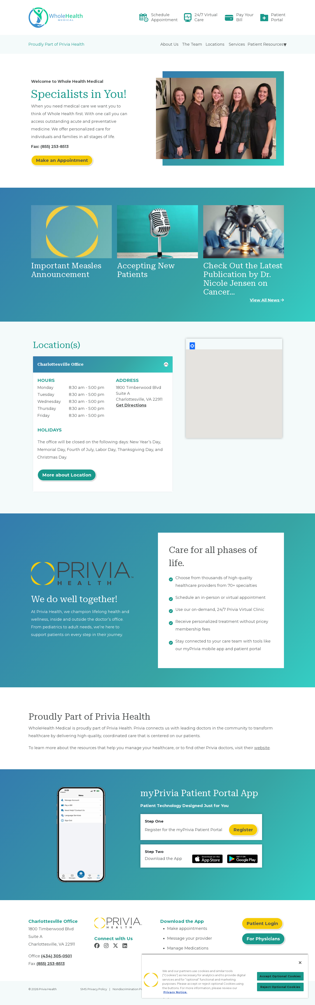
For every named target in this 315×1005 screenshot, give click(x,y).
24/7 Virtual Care (205, 17)
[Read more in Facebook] (97, 946)
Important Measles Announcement (66, 270)
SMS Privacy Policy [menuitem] (93, 989)
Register (243, 829)
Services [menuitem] (237, 44)
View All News (267, 300)
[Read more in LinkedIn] (125, 946)
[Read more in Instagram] (107, 946)
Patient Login (262, 923)
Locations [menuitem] (215, 44)
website (262, 747)
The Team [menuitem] (192, 44)
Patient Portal (278, 17)
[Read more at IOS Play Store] (207, 858)
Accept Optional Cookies (280, 976)
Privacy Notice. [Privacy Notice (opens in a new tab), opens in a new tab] (175, 992)
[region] (225, 976)
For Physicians (263, 938)
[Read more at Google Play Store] (242, 858)
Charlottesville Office (60, 364)
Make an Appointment (62, 160)
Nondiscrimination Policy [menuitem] (130, 989)
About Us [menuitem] (169, 44)
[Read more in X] (116, 946)
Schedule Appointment (164, 17)
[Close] (300, 962)
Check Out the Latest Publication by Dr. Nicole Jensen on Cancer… (243, 278)
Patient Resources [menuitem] (266, 44)
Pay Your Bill (245, 17)
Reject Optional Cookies (280, 987)
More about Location (66, 475)
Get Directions (131, 405)
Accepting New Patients (146, 270)
